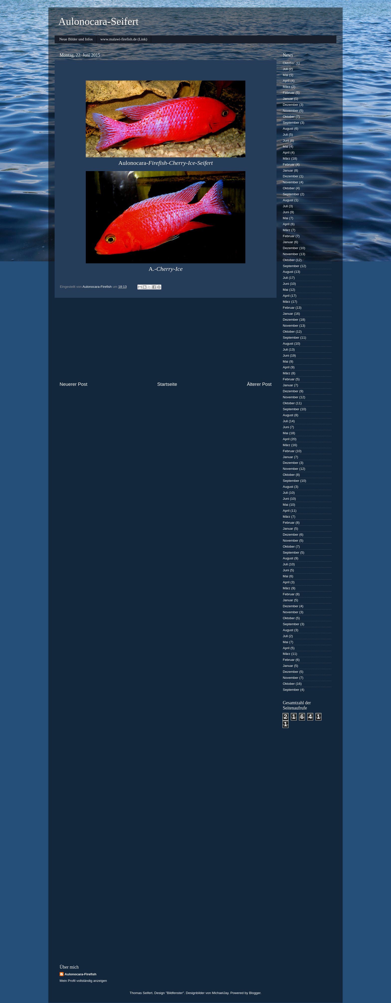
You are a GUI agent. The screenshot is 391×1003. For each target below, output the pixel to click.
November (290, 110)
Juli (285, 69)
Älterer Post (259, 384)
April (286, 81)
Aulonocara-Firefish (81, 974)
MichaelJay (220, 993)
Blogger (255, 993)
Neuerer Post (73, 384)
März (286, 87)
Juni (286, 140)
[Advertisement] (166, 339)
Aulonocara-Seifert (98, 21)
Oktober (289, 63)
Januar (288, 98)
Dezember (290, 104)
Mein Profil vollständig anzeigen (83, 981)
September (291, 122)
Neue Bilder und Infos (76, 39)
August (288, 128)
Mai (285, 75)
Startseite (167, 384)
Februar (288, 93)
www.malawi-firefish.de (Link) (123, 39)
